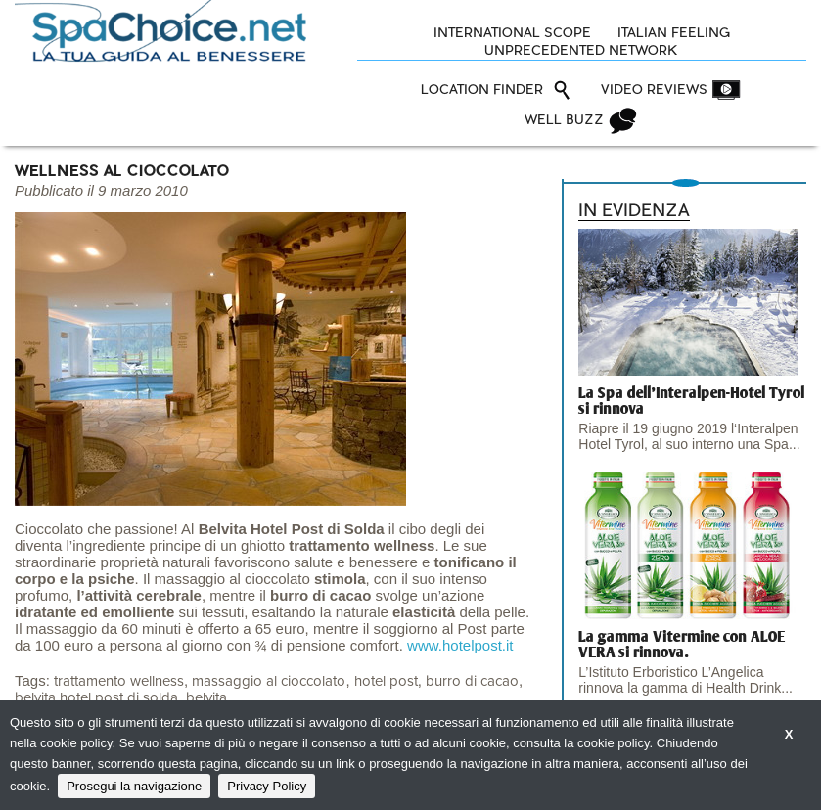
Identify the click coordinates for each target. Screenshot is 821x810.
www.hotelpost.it (460, 645)
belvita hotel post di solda (96, 698)
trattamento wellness (119, 681)
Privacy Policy (266, 786)
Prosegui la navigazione (134, 786)
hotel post (386, 681)
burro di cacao (472, 681)
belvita (206, 698)
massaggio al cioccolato (268, 681)
